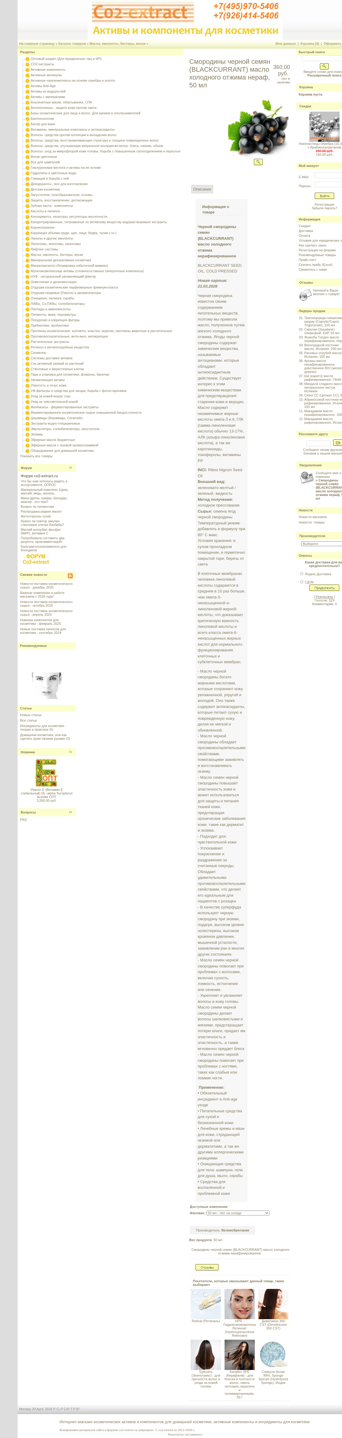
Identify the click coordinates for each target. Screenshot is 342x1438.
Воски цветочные (44, 156)
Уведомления (310, 465)
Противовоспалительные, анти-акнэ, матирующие (69, 336)
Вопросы (28, 812)
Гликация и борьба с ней (50, 178)
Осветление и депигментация (54, 282)
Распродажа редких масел (41, 511)
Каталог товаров (72, 43)
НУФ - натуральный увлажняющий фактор (63, 276)
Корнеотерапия (42, 227)
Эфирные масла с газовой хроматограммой (64, 445)
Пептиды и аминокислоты (51, 309)
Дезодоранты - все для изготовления (59, 184)
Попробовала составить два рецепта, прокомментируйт (42, 539)
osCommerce (193, 1434)
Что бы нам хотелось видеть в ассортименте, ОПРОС (44, 483)
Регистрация (324, 204)
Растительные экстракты (50, 342)
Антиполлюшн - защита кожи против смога (64, 107)
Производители (312, 536)
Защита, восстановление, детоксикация (61, 200)
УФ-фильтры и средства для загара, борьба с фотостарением (79, 391)
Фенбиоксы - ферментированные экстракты (65, 407)
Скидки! (305, 226)
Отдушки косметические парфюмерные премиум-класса (74, 287)
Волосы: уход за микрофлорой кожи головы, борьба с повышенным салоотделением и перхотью (106, 151)
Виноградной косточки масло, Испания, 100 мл (322, 347)
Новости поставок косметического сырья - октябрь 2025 (46, 603)
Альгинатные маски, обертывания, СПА (61, 102)
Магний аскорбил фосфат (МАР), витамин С (41, 531)
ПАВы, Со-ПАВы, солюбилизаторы (58, 303)
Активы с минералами (48, 97)
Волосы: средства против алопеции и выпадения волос (74, 135)
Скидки (305, 106)
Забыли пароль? (324, 208)
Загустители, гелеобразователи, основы (62, 195)
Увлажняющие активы (48, 380)
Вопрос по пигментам (37, 506)
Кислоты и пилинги (45, 211)
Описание (202, 189)
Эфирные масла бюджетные (53, 440)
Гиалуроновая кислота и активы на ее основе (66, 167)
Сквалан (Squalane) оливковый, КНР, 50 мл (321, 331)
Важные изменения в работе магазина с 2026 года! (42, 594)
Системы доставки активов (52, 358)
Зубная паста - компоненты (52, 205)
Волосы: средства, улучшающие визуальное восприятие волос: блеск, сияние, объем (97, 146)
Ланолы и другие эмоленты (52, 238)
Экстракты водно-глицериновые (55, 423)
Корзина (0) (310, 43)
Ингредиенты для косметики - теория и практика (43, 727)
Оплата (304, 235)
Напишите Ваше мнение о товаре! (326, 292)
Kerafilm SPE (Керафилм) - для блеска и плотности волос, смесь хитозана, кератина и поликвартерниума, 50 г (240, 1384)
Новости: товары (312, 522)
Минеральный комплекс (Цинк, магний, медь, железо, (45, 491)
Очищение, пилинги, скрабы (52, 298)
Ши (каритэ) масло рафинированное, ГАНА (322, 377)
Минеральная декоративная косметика (61, 260)
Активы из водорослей (48, 91)
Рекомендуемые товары (317, 255)
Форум (26, 468)
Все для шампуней (45, 162)
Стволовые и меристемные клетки (57, 369)
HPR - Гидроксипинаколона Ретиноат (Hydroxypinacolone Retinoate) (239, 1328)
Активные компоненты (48, 69)
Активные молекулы (46, 75)
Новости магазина (313, 517)
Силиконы (39, 352)
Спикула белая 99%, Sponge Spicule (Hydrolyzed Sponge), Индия (273, 1377)
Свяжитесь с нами (313, 269)
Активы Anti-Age (43, 86)
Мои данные (285, 43)
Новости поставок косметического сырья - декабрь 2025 (46, 585)
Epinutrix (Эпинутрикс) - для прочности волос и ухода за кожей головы (206, 1379)
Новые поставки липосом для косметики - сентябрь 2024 (43, 630)
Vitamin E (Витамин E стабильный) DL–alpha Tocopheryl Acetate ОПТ (46, 793)
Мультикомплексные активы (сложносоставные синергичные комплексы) (87, 271)
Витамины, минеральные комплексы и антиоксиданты (73, 129)
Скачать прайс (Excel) (315, 264)
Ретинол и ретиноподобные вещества (60, 347)
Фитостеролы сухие (36, 516)
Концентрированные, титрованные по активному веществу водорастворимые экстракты (99, 222)
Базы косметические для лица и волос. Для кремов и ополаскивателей (85, 113)
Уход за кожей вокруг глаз (51, 396)
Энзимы (37, 434)
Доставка (306, 231)
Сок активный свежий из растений (57, 363)
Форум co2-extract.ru (39, 476)
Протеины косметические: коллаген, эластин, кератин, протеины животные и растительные (101, 331)
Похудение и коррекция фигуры (55, 320)
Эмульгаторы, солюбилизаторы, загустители (65, 429)
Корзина (306, 87)
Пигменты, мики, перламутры (53, 314)
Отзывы (306, 282)
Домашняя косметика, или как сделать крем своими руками (43, 736)
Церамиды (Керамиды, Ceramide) (57, 418)
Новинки (28, 752)
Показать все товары (36, 456)
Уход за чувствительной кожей (54, 401)
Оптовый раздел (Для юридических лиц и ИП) (66, 58)
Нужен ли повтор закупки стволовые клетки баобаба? (42, 523)
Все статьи (28, 720)
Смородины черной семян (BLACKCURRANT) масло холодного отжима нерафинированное (241, 1251)
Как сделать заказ (312, 245)
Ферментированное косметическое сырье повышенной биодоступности (86, 412)
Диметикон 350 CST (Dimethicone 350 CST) (273, 1324)
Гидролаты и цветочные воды (54, 173)
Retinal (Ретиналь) (206, 1321)
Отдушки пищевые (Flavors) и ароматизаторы (66, 293)
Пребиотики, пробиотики (50, 325)
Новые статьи (30, 715)
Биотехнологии (42, 118)
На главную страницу (37, 43)
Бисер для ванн (43, 124)
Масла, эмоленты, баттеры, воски (118, 43)
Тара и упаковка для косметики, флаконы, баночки (70, 374)
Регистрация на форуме (317, 250)
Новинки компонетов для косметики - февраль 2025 (40, 621)
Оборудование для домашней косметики (62, 450)
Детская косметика (45, 189)
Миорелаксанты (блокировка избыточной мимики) (69, 265)
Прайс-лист (308, 260)
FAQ (23, 819)
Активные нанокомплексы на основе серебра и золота (73, 80)
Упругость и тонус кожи (49, 385)
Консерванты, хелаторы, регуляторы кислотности (69, 216)
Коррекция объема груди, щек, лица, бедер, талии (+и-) (74, 233)
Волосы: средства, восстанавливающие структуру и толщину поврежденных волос (95, 140)
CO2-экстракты (42, 64)
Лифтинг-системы (44, 249)
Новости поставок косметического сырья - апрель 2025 (46, 612)
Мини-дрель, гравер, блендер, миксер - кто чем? (44, 500)
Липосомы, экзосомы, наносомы (56, 244)
